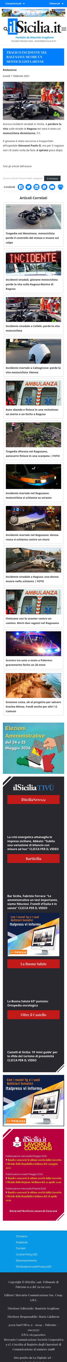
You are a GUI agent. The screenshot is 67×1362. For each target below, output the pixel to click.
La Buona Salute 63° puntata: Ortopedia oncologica (27, 1003)
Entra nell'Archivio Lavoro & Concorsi (33, 1210)
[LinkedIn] (36, 187)
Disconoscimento (26, 1260)
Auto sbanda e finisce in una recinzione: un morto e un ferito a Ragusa (32, 412)
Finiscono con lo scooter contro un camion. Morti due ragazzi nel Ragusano (32, 621)
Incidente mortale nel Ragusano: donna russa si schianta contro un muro (32, 537)
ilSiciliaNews (33, 799)
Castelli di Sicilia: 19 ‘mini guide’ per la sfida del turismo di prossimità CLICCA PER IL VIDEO (32, 1056)
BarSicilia (33, 858)
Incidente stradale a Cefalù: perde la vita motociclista (33, 328)
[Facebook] (21, 187)
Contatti (21, 1248)
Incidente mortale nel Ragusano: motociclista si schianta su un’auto (29, 495)
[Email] (52, 187)
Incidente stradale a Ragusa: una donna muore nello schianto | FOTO (32, 579)
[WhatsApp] (44, 187)
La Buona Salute (34, 963)
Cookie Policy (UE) (26, 1254)
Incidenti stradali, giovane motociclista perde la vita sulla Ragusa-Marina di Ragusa (32, 284)
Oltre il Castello (33, 1014)
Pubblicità (22, 1242)
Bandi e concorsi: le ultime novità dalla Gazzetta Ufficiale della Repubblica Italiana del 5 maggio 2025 (33, 1163)
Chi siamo (21, 1236)
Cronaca (52, 178)
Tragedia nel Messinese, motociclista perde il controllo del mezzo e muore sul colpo (32, 237)
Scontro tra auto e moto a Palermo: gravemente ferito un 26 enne (29, 662)
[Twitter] (29, 187)
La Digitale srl (42, 1357)
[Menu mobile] (63, 29)
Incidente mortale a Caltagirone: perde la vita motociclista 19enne (33, 370)
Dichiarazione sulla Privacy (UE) (33, 1266)
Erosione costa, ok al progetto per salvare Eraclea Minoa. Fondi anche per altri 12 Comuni (33, 706)
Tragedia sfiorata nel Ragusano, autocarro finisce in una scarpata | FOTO (33, 454)
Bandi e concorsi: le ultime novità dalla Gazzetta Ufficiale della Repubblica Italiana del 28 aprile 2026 (33, 1196)
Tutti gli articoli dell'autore (17, 166)
